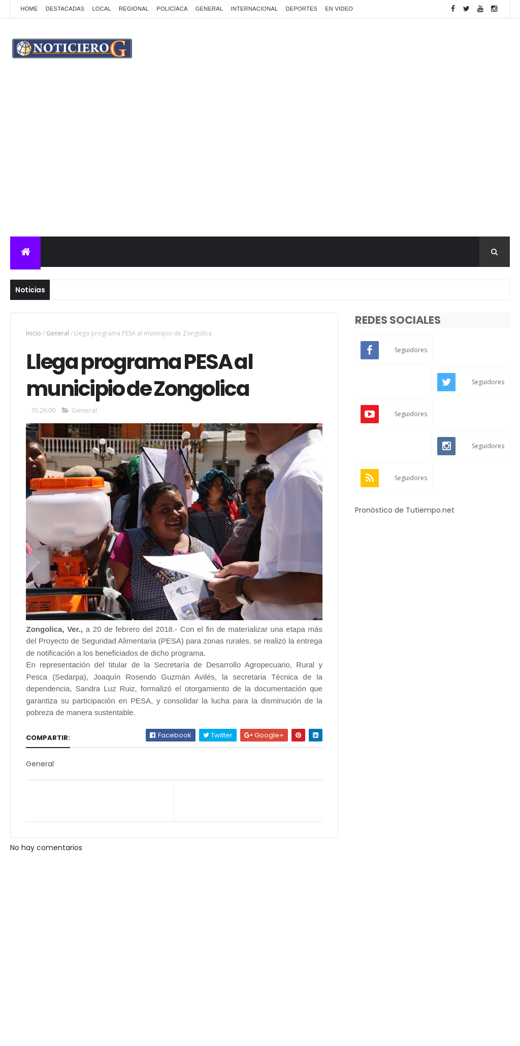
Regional (134, 9)
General (209, 9)
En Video (339, 9)
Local (101, 9)
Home (29, 9)
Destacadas (65, 9)
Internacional (254, 9)
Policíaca (171, 9)
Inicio (33, 333)
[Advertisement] (260, 160)
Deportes (302, 9)
